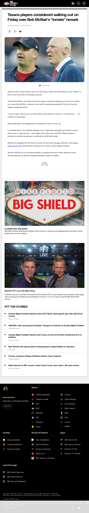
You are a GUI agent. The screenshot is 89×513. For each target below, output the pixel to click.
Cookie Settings (55, 495)
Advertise (13, 494)
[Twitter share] (15, 31)
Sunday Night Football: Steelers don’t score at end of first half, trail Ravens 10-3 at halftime (45, 336)
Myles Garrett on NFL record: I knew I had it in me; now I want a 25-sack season (43, 365)
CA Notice (46, 495)
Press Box (55, 494)
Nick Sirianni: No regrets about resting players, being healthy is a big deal (41, 347)
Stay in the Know (9, 397)
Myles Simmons (13, 319)
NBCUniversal (14, 499)
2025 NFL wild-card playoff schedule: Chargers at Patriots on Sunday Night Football (46, 325)
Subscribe (7, 406)
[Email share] (20, 31)
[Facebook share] (10, 31)
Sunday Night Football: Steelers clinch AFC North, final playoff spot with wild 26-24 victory (45, 315)
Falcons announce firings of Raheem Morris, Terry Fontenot (34, 356)
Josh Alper (11, 350)
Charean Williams (13, 328)
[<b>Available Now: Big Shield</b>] (44, 203)
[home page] (10, 3)
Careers (20, 494)
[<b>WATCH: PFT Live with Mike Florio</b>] (44, 265)
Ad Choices (6, 494)
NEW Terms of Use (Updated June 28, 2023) (16, 495)
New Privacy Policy (36, 495)
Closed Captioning (29, 494)
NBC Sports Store (45, 494)
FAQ (37, 494)
